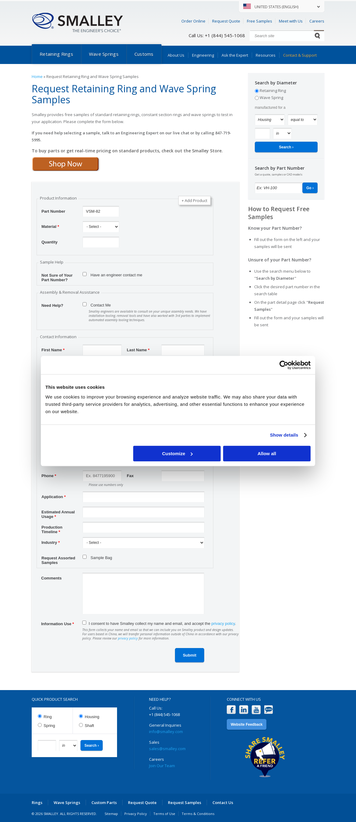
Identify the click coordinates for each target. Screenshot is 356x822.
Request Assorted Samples (58, 559)
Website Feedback (246, 724)
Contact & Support (300, 55)
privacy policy (223, 623)
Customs (144, 54)
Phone (48, 475)
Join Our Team (162, 765)
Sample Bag (101, 557)
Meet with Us (291, 21)
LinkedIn (243, 709)
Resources (266, 55)
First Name (53, 350)
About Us (176, 55)
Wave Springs (104, 54)
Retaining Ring (273, 90)
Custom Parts (104, 802)
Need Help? (52, 305)
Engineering (203, 55)
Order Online (193, 21)
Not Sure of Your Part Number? (57, 276)
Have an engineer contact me (116, 275)
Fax (130, 475)
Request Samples (184, 802)
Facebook (231, 709)
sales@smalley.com (167, 748)
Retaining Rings (56, 54)
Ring (48, 716)
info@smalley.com (166, 731)
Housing (92, 716)
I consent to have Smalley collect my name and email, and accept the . (162, 623)
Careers (316, 21)
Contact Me (101, 305)
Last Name (138, 350)
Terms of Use (164, 813)
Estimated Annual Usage (58, 513)
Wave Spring (271, 97)
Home (37, 76)
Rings (37, 802)
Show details (284, 435)
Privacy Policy (135, 813)
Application (53, 496)
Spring (49, 725)
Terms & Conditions (198, 813)
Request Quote (226, 21)
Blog (268, 709)
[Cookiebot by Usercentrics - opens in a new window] (284, 365)
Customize (177, 453)
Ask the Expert (235, 55)
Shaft (89, 725)
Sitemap (111, 813)
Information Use (57, 624)
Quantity (49, 242)
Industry (50, 542)
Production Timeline (51, 528)
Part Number (53, 211)
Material (50, 226)
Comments (51, 578)
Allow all (267, 453)
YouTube (256, 709)
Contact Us (222, 802)
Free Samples (259, 21)
